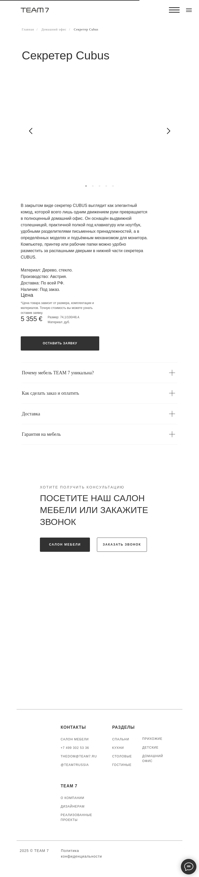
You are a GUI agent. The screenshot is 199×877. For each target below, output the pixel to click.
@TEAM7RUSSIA (75, 765)
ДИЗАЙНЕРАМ (73, 806)
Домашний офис (54, 29)
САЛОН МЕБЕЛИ (75, 739)
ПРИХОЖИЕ (152, 739)
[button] (60, 343)
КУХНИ (118, 748)
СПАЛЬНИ (120, 739)
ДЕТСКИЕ (150, 747)
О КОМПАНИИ (72, 798)
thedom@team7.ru (79, 756)
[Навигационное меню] (189, 10)
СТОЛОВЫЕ (122, 756)
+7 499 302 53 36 (75, 748)
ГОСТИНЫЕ (122, 765)
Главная (28, 29)
